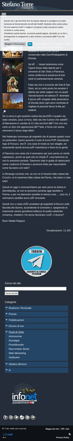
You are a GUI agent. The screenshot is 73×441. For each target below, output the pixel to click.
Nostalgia (14, 340)
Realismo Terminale (20, 307)
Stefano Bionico (18, 364)
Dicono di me (16, 326)
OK (30, 44)
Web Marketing (17, 353)
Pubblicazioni (16, 319)
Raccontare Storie (19, 348)
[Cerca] (11, 293)
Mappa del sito (52, 429)
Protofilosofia (16, 344)
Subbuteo (14, 357)
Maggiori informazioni (15, 44)
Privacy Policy (62, 437)
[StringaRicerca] (35, 288)
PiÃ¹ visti (65, 429)
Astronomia (15, 336)
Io (10, 370)
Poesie (13, 313)
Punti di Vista (16, 332)
